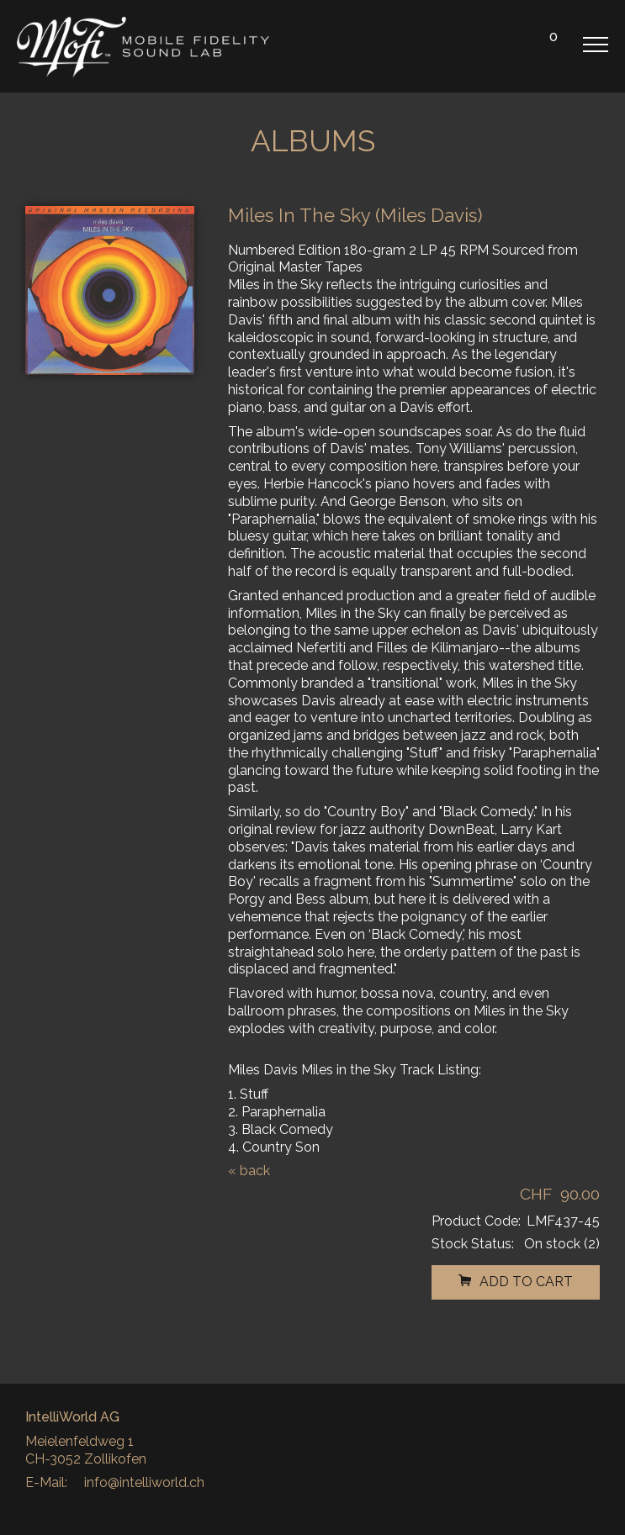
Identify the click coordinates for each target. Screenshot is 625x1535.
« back (249, 1171)
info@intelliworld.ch (144, 1482)
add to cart (515, 1282)
